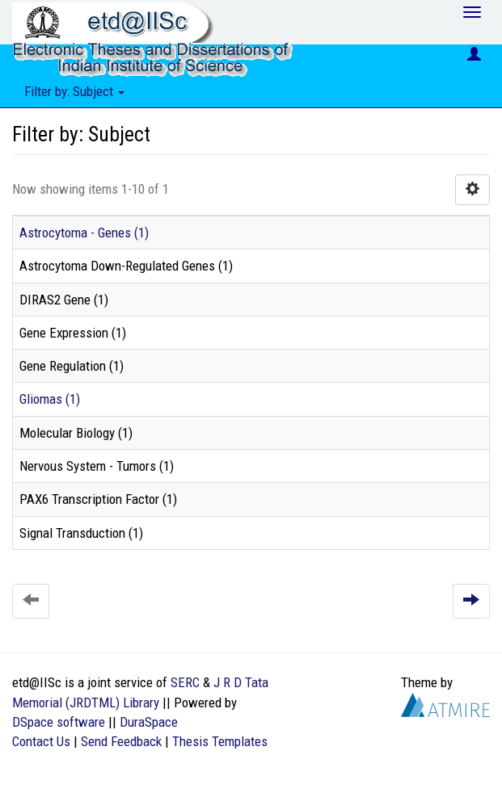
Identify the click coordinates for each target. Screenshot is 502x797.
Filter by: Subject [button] (74, 91)
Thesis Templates (220, 741)
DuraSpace (149, 722)
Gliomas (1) (49, 399)
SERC (185, 682)
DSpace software (58, 722)
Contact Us (41, 741)
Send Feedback (121, 741)
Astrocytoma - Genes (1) (84, 232)
